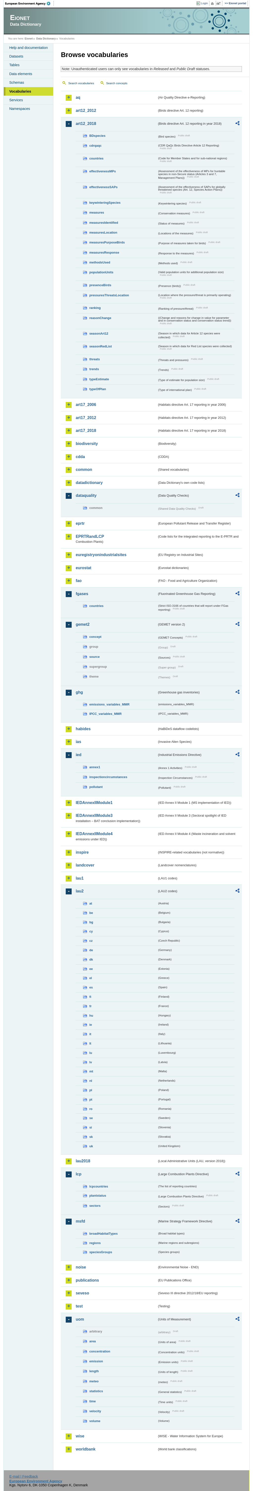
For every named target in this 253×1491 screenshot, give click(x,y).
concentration (99, 1351)
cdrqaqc (95, 145)
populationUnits (101, 272)
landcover (85, 865)
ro (90, 1109)
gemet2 (82, 624)
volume (94, 1421)
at (90, 903)
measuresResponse (104, 252)
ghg (79, 692)
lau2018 (83, 1161)
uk (91, 1146)
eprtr (80, 523)
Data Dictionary (46, 38)
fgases (82, 594)
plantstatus (97, 1195)
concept (95, 637)
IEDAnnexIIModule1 (94, 803)
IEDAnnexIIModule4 (94, 834)
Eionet (29, 38)
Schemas (16, 82)
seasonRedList (100, 346)
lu (90, 1053)
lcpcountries (98, 1186)
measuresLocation (103, 232)
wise (80, 1436)
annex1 (94, 767)
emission (96, 1361)
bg (91, 922)
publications (87, 1280)
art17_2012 (86, 418)
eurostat (83, 568)
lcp (78, 1174)
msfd (80, 1221)
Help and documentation (28, 48)
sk (91, 1137)
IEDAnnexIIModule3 (94, 815)
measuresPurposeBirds (107, 242)
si (90, 1127)
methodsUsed (99, 262)
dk (91, 959)
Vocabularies (20, 91)
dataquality (86, 495)
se (91, 1118)
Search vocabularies (81, 83)
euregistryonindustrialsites (101, 555)
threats (94, 359)
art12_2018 (86, 123)
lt (90, 1043)
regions (95, 1243)
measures (96, 212)
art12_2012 (86, 110)
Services (16, 100)
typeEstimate (99, 379)
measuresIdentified (103, 222)
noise (81, 1267)
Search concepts (116, 83)
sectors (95, 1206)
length (94, 1371)
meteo (94, 1381)
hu (91, 1015)
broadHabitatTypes (103, 1233)
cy (91, 931)
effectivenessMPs (102, 171)
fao (79, 581)
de (91, 950)
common (84, 469)
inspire (82, 852)
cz (91, 941)
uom (80, 1319)
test (79, 1306)
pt (90, 1099)
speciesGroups (100, 1252)
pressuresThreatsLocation (109, 295)
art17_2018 (86, 430)
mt (91, 1071)
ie (90, 1025)
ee (91, 969)
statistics (96, 1391)
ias (78, 742)
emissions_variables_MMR (109, 704)
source (94, 657)
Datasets (16, 56)
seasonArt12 (98, 333)
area (92, 1341)
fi (90, 997)
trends (94, 369)
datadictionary (89, 483)
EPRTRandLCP (90, 536)
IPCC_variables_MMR (105, 714)
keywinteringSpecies (105, 202)
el (90, 978)
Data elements (20, 74)
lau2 (80, 891)
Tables (14, 65)
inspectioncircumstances (108, 777)
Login (204, 3)
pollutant (96, 787)
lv (90, 1062)
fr (90, 1006)
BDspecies (97, 136)
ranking (95, 308)
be (91, 913)
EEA (29, 3)
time (92, 1401)
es (91, 987)
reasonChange (100, 318)
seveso (82, 1293)
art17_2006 (86, 405)
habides (83, 729)
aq (78, 97)
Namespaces (19, 109)
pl (90, 1090)
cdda (80, 457)
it (90, 1034)
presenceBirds (100, 285)
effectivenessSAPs (103, 187)
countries (96, 158)
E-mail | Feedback (23, 1476)
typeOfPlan (97, 389)
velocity (95, 1411)
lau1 (80, 878)
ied (78, 755)
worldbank (85, 1449)
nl (90, 1081)
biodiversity (87, 444)
